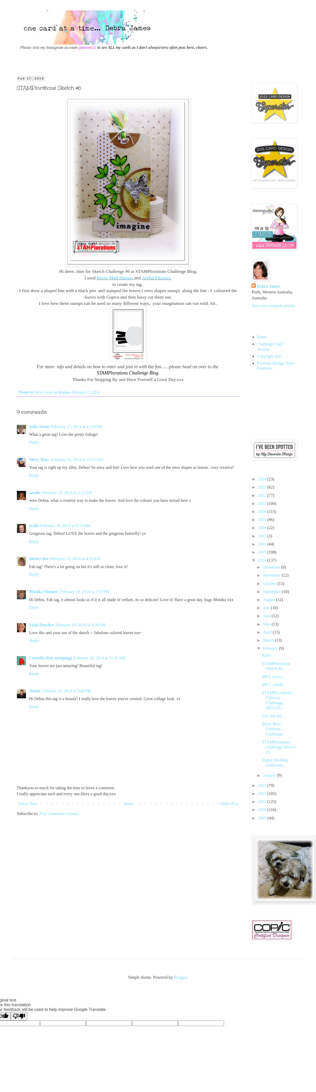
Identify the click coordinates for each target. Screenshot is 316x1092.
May (267, 624)
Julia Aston (39, 426)
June (267, 616)
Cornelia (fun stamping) (50, 658)
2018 (262, 527)
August (269, 599)
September (272, 591)
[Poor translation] (19, 1016)
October (270, 583)
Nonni (34, 691)
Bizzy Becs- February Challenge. (273, 729)
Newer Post (27, 803)
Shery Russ (39, 459)
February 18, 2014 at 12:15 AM (77, 459)
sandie (35, 492)
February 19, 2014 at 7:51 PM (84, 591)
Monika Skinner (43, 591)
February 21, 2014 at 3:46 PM (66, 691)
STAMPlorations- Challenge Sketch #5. (278, 747)
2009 (262, 818)
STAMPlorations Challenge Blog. (128, 373)
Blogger (180, 977)
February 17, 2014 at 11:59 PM (76, 426)
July (267, 608)
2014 (262, 560)
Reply (34, 442)
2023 (262, 487)
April (268, 632)
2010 (262, 809)
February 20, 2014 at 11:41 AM (99, 658)
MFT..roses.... (273, 676)
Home (129, 803)
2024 (262, 479)
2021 (262, 503)
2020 (262, 511)
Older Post (229, 803)
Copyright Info (269, 356)
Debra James (268, 286)
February (271, 648)
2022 (262, 495)
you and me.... (274, 716)
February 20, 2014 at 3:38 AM (81, 625)
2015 (262, 552)
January (270, 775)
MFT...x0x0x (273, 684)
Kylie (33, 525)
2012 (262, 793)
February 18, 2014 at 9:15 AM (65, 525)
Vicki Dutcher (41, 625)
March (269, 640)
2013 (262, 785)
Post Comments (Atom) (59, 813)
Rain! (266, 655)
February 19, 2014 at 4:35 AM (75, 558)
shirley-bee (39, 558)
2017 (262, 536)
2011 (262, 801)
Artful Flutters (156, 277)
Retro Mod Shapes (115, 277)
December (272, 567)
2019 (262, 519)
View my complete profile (273, 306)
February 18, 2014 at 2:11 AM (67, 492)
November (272, 575)
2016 (262, 544)
